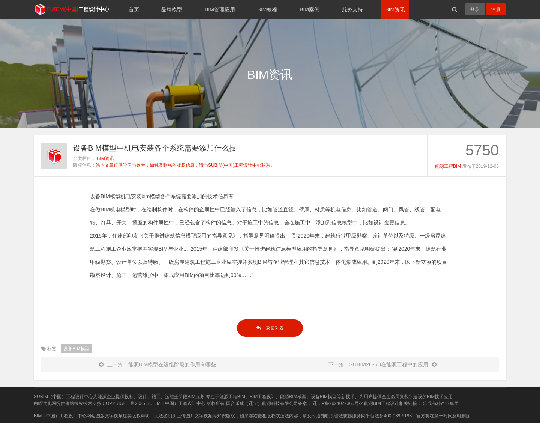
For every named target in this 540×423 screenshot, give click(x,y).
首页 (134, 9)
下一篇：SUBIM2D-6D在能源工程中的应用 (382, 364)
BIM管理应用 (220, 9)
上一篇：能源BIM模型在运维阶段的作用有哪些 (157, 364)
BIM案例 (310, 9)
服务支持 (352, 9)
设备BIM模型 (76, 348)
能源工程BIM (448, 166)
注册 (495, 9)
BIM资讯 (395, 9)
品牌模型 (171, 9)
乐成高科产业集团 (441, 403)
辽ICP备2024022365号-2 (338, 403)
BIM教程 (268, 9)
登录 (474, 9)
